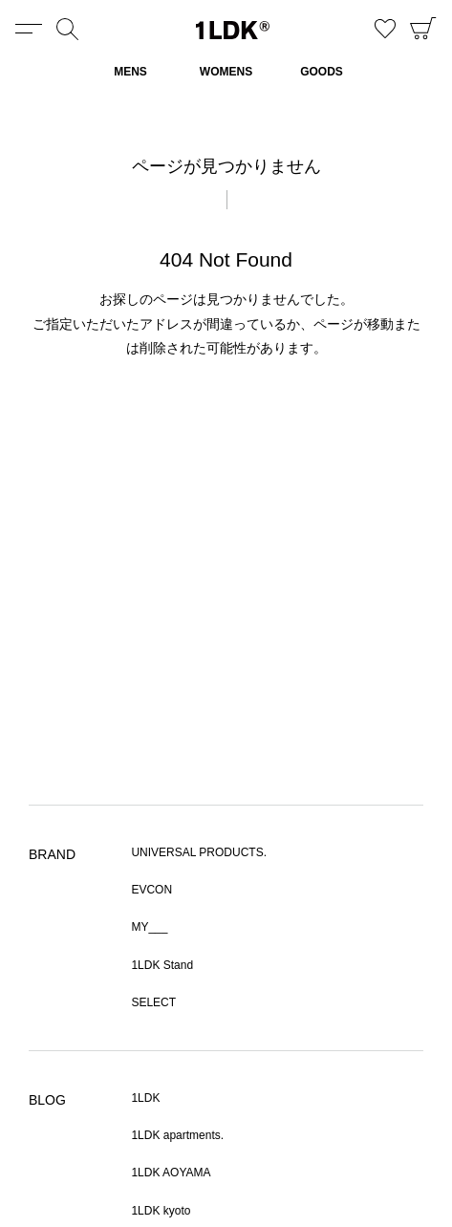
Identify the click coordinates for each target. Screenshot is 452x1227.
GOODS (321, 71)
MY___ (149, 927)
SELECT (153, 1002)
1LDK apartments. (177, 1135)
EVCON (151, 889)
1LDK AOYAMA (170, 1172)
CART (423, 29)
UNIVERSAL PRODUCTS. (199, 852)
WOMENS (226, 71)
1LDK (232, 30)
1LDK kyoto (160, 1210)
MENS (130, 71)
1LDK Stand (162, 965)
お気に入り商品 (385, 29)
